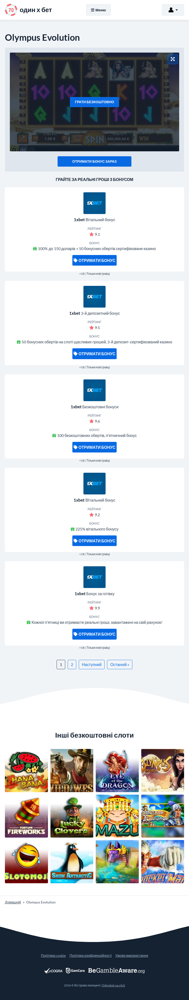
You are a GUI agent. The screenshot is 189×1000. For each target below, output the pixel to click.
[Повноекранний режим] (173, 59)
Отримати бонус (94, 260)
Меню (98, 10)
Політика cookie (53, 955)
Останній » (119, 664)
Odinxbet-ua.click (113, 985)
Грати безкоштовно (94, 102)
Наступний (91, 664)
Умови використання (131, 955)
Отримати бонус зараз (94, 161)
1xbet (79, 219)
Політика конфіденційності (90, 955)
